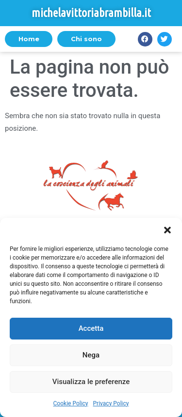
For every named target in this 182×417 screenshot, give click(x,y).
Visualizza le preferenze (91, 381)
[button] (167, 230)
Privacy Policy (111, 403)
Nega (91, 355)
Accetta (91, 328)
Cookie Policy (70, 403)
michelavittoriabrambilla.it (91, 12)
